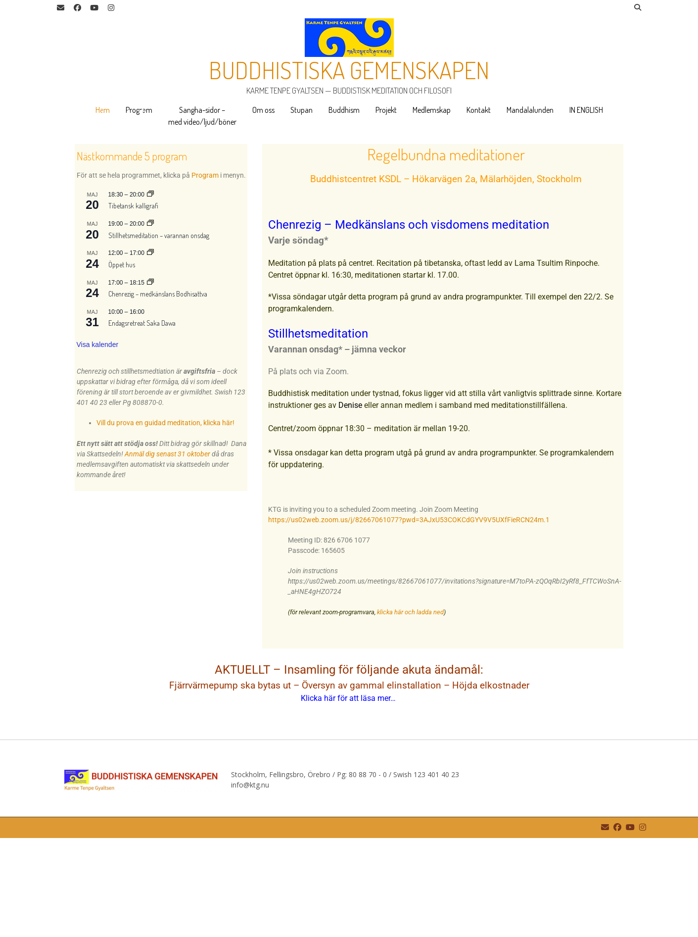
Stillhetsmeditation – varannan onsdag (158, 334)
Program (139, 110)
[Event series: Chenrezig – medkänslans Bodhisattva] (150, 381)
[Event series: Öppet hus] (150, 351)
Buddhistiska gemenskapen (349, 70)
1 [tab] (22, 211)
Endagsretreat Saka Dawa (142, 422)
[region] (349, 186)
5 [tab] (75, 211)
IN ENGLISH (586, 110)
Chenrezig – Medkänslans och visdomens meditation (408, 324)
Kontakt (478, 110)
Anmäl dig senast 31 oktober (167, 553)
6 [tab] (89, 211)
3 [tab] (48, 211)
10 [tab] (142, 211)
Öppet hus (121, 363)
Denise (350, 504)
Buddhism (344, 110)
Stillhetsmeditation (318, 433)
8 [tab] (115, 211)
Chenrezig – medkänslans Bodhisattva (157, 393)
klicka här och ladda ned (410, 711)
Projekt (386, 110)
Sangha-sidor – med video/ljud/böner (202, 116)
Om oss (263, 110)
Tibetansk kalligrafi (133, 304)
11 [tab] (155, 211)
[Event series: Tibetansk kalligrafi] (150, 293)
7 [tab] (102, 211)
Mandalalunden (530, 110)
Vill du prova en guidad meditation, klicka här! (165, 522)
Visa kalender (98, 443)
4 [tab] (62, 211)
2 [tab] (35, 211)
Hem (102, 110)
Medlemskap (432, 110)
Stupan (301, 110)
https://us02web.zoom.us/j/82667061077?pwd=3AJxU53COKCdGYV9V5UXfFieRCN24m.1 (409, 619)
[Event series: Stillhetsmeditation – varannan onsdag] (150, 322)
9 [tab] (129, 211)
